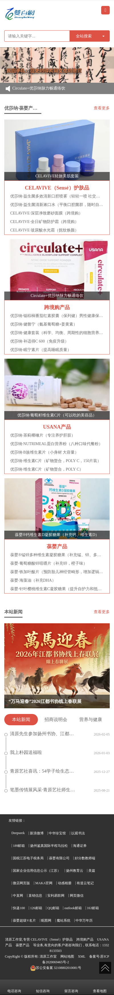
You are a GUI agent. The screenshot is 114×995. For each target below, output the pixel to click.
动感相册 (65, 883)
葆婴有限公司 (59, 858)
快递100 (19, 908)
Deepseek (18, 833)
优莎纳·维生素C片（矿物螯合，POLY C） (46, 469)
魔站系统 (63, 920)
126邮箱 (36, 908)
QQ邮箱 (53, 908)
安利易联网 (55, 896)
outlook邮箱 (73, 908)
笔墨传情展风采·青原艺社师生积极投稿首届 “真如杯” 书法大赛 (41, 789)
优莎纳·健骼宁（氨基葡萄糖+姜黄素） (43, 324)
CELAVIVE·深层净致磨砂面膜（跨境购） (46, 213)
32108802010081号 (55, 968)
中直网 (18, 896)
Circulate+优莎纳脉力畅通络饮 (38, 88)
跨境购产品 (84, 939)
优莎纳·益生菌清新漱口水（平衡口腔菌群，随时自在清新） (57, 205)
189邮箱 (19, 846)
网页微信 (77, 896)
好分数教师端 (85, 858)
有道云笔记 (85, 883)
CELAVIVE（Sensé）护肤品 (51, 939)
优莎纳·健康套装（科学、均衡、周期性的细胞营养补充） (57, 333)
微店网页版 (21, 883)
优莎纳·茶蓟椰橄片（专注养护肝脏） (42, 435)
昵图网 (46, 920)
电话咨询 (14, 987)
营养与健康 (90, 719)
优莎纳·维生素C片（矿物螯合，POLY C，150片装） (55, 461)
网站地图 (67, 956)
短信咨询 (43, 987)
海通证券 (80, 846)
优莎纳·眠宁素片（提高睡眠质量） (40, 350)
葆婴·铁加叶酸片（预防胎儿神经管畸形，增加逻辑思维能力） (57, 572)
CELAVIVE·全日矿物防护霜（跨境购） (44, 222)
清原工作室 (48, 956)
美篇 (91, 871)
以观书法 (78, 833)
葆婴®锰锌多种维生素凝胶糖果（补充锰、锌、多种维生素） (57, 555)
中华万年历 (84, 920)
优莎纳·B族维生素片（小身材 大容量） (44, 452)
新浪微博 (37, 833)
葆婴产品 (22, 945)
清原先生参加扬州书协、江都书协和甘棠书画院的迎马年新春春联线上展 (41, 733)
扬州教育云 (74, 871)
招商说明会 (55, 719)
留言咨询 (71, 987)
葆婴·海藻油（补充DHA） (33, 580)
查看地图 (100, 987)
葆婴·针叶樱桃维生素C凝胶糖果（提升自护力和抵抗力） (57, 589)
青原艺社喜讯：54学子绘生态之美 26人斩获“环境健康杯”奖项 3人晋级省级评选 (41, 771)
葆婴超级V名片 (24, 920)
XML (81, 956)
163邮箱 (93, 908)
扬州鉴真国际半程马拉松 (49, 846)
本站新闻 (21, 719)
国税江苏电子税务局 (28, 858)
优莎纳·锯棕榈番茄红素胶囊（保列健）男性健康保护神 (57, 316)
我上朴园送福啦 (23, 752)
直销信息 (35, 896)
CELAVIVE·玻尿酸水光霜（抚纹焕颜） (44, 230)
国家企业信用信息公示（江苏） (37, 871)
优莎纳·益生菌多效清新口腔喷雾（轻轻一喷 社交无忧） (57, 196)
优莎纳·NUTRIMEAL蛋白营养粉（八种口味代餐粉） (56, 444)
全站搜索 (84, 36)
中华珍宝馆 (57, 833)
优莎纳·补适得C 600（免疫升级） (39, 341)
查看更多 (102, 108)
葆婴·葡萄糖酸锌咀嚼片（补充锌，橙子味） (48, 563)
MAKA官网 (44, 883)
